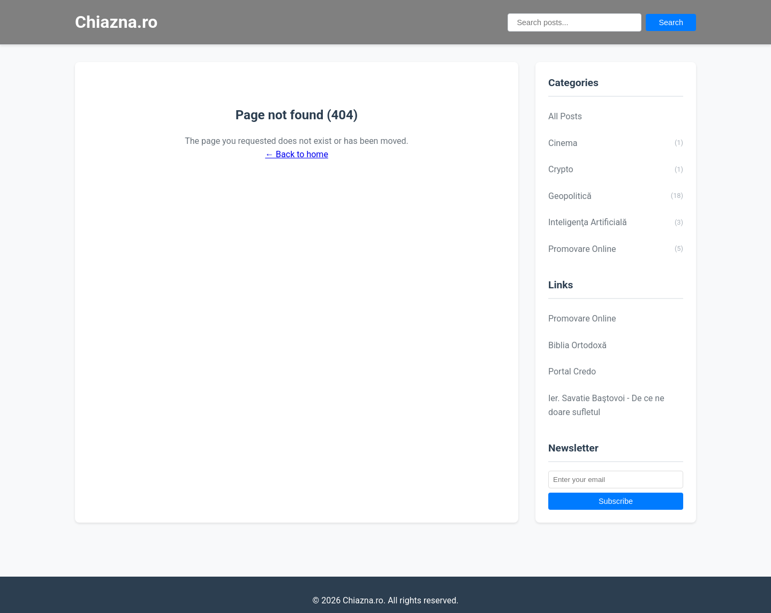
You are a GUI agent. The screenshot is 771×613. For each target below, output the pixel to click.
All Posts (565, 116)
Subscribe (616, 501)
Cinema (615, 142)
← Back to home (296, 154)
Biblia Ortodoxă (577, 345)
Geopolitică (615, 195)
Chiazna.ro (116, 22)
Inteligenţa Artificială (615, 222)
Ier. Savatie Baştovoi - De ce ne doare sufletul (606, 405)
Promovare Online (615, 248)
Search (671, 22)
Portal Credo (572, 371)
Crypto (615, 169)
